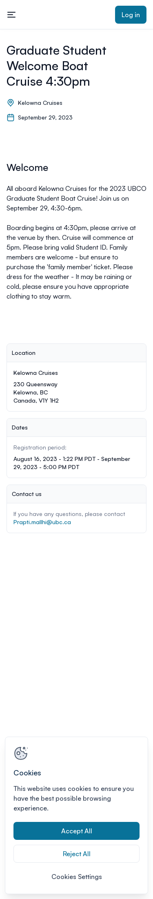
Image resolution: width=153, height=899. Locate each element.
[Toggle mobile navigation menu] (11, 15)
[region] (76, 815)
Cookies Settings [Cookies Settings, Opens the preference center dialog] (76, 876)
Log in (131, 15)
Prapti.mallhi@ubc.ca (42, 521)
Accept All (76, 831)
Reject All (77, 854)
